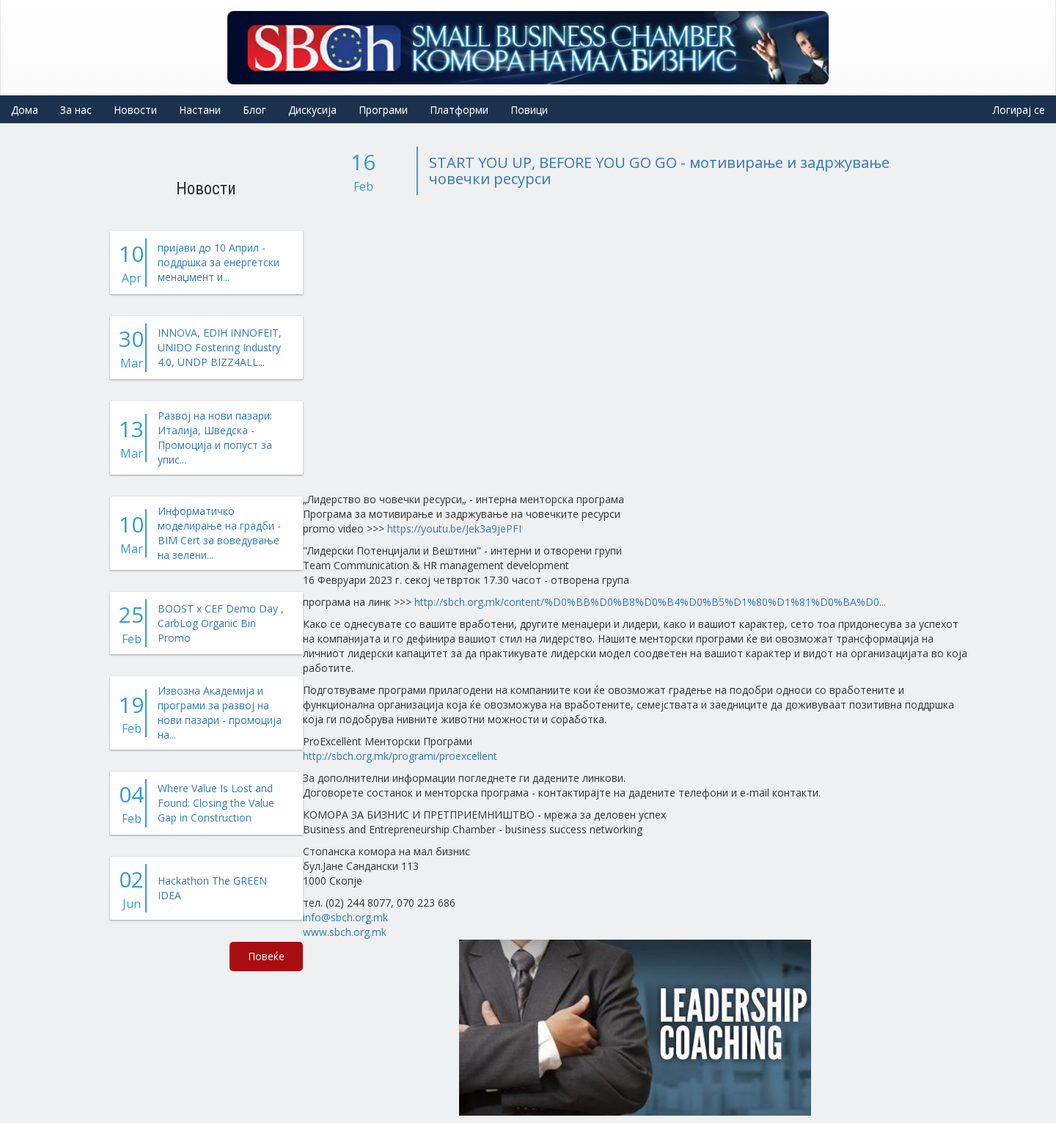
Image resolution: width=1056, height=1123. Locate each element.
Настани (200, 110)
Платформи (459, 110)
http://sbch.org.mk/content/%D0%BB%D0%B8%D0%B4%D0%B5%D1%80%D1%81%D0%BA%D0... (650, 602)
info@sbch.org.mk (345, 917)
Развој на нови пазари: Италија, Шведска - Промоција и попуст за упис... (215, 438)
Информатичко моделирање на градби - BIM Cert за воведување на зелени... (219, 533)
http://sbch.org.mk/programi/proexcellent (400, 756)
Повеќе (266, 956)
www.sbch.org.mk (344, 932)
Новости (135, 110)
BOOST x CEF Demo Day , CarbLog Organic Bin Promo (221, 623)
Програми (383, 110)
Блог (254, 110)
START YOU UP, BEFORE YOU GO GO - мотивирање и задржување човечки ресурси (659, 171)
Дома (24, 110)
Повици (529, 110)
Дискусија (312, 110)
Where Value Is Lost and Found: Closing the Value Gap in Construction (216, 802)
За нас (76, 110)
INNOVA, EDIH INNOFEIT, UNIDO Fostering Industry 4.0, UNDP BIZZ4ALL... (220, 347)
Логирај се (1019, 110)
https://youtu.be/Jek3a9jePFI (454, 528)
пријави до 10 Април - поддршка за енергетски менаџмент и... (218, 262)
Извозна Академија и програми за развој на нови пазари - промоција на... (220, 713)
